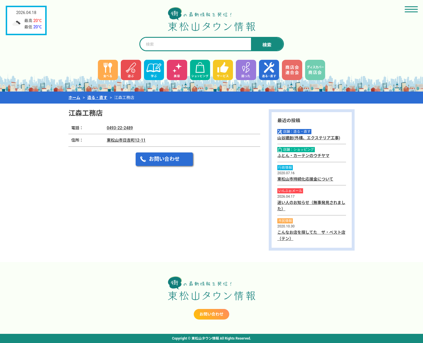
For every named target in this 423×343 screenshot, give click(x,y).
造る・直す (97, 97)
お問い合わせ (164, 159)
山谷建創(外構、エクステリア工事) (308, 138)
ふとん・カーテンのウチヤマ (303, 155)
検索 (266, 45)
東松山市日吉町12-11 (126, 140)
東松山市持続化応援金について (305, 179)
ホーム (74, 97)
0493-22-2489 (120, 128)
